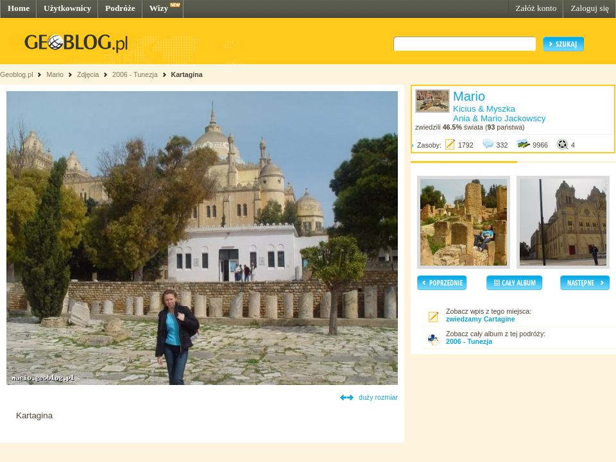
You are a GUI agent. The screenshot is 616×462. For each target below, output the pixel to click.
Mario (55, 74)
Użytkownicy (67, 8)
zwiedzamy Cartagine (480, 319)
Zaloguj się (589, 8)
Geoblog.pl (16, 74)
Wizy (159, 8)
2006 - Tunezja (135, 74)
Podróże (120, 8)
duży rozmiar (378, 397)
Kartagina (186, 74)
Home (19, 8)
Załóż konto (535, 8)
